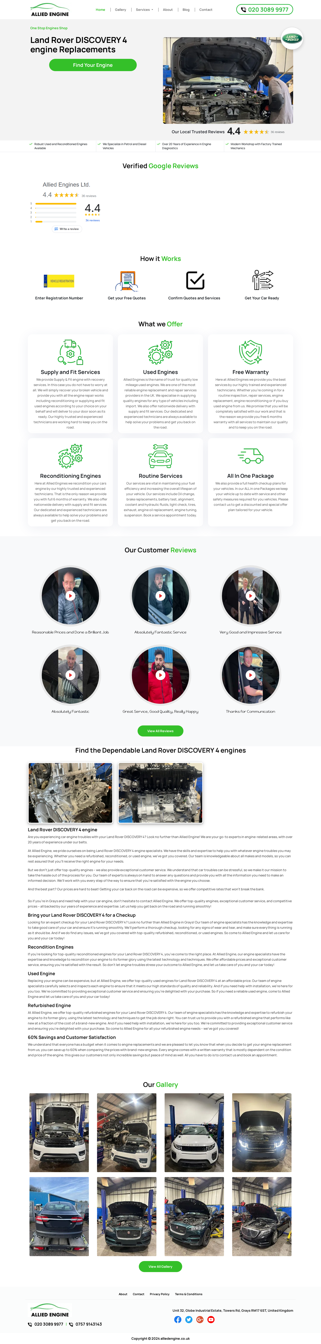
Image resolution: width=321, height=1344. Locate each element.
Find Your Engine (93, 65)
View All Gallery (160, 1266)
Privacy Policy (160, 1294)
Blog (186, 9)
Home (100, 9)
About (168, 9)
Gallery (120, 9)
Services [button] (143, 9)
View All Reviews (160, 731)
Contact (205, 9)
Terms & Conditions (188, 1294)
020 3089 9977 (264, 9)
